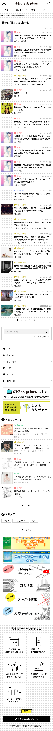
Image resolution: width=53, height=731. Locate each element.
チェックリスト (21, 521)
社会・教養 (11, 362)
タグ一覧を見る (40, 336)
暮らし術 (10, 355)
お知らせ (11, 381)
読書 (9, 368)
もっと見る (26, 505)
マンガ (10, 374)
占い (34, 521)
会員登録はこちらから (26, 719)
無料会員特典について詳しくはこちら (27, 726)
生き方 (10, 349)
